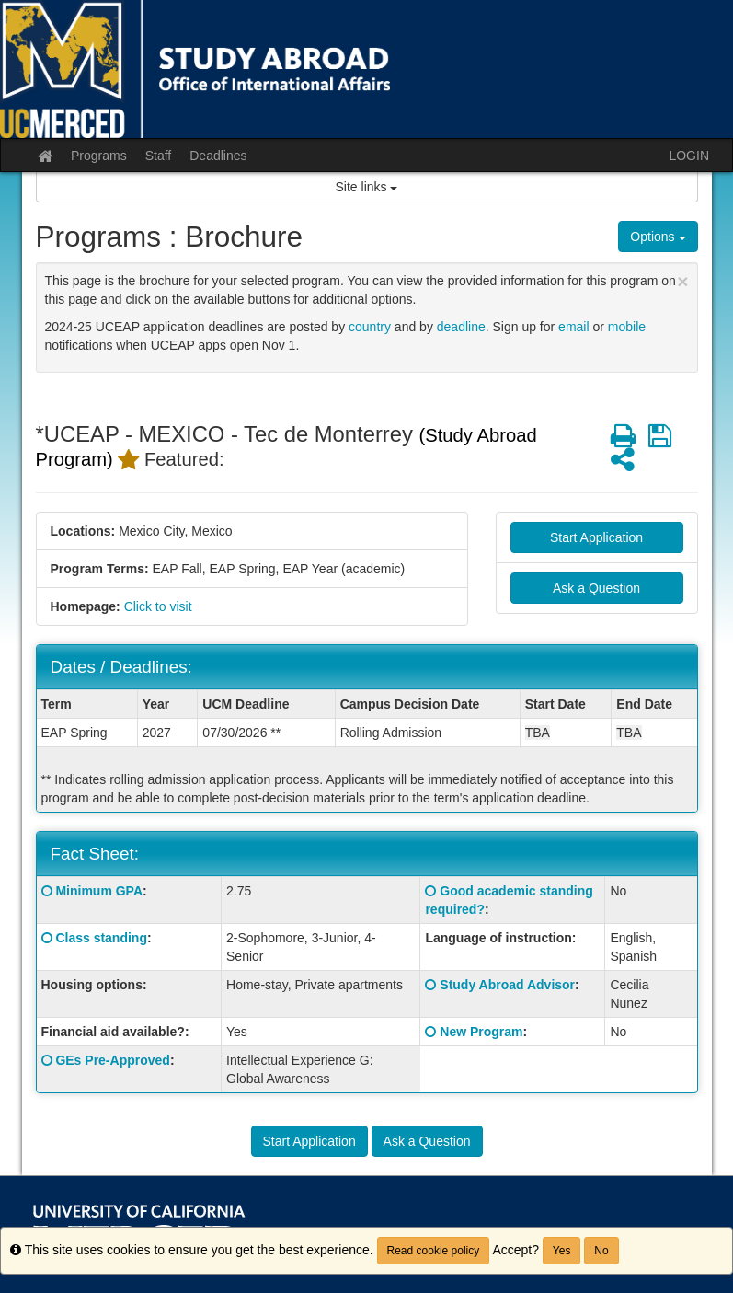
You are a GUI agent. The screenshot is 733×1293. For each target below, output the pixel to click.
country (370, 326)
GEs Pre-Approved (112, 1060)
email (573, 326)
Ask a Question (596, 588)
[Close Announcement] (682, 281)
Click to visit (158, 606)
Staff (158, 155)
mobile (627, 326)
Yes (562, 1250)
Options (657, 236)
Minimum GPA (99, 890)
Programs (99, 155)
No (601, 1250)
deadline (461, 326)
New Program (481, 1031)
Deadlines (217, 155)
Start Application (596, 537)
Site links (367, 186)
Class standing (101, 937)
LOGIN (689, 155)
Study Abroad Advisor (507, 984)
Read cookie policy (433, 1250)
